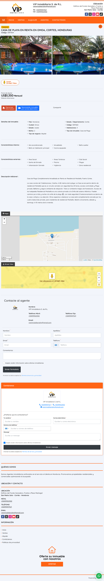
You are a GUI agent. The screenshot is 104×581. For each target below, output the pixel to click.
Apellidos (57, 331)
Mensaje (7, 432)
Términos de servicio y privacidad (31, 375)
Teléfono (57, 340)
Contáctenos (58, 20)
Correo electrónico (59, 418)
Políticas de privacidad (11, 542)
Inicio (11, 20)
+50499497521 (41, 10)
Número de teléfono (11, 425)
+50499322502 (41, 12)
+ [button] (4, 219)
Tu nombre (7, 418)
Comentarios (8, 350)
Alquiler (32, 20)
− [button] (4, 222)
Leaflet (85, 260)
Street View (10, 82)
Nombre (6, 331)
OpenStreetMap (97, 260)
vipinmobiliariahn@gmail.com (44, 6)
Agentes (45, 20)
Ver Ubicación (46, 281)
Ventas (21, 20)
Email (5, 340)
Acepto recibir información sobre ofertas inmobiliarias (24, 363)
